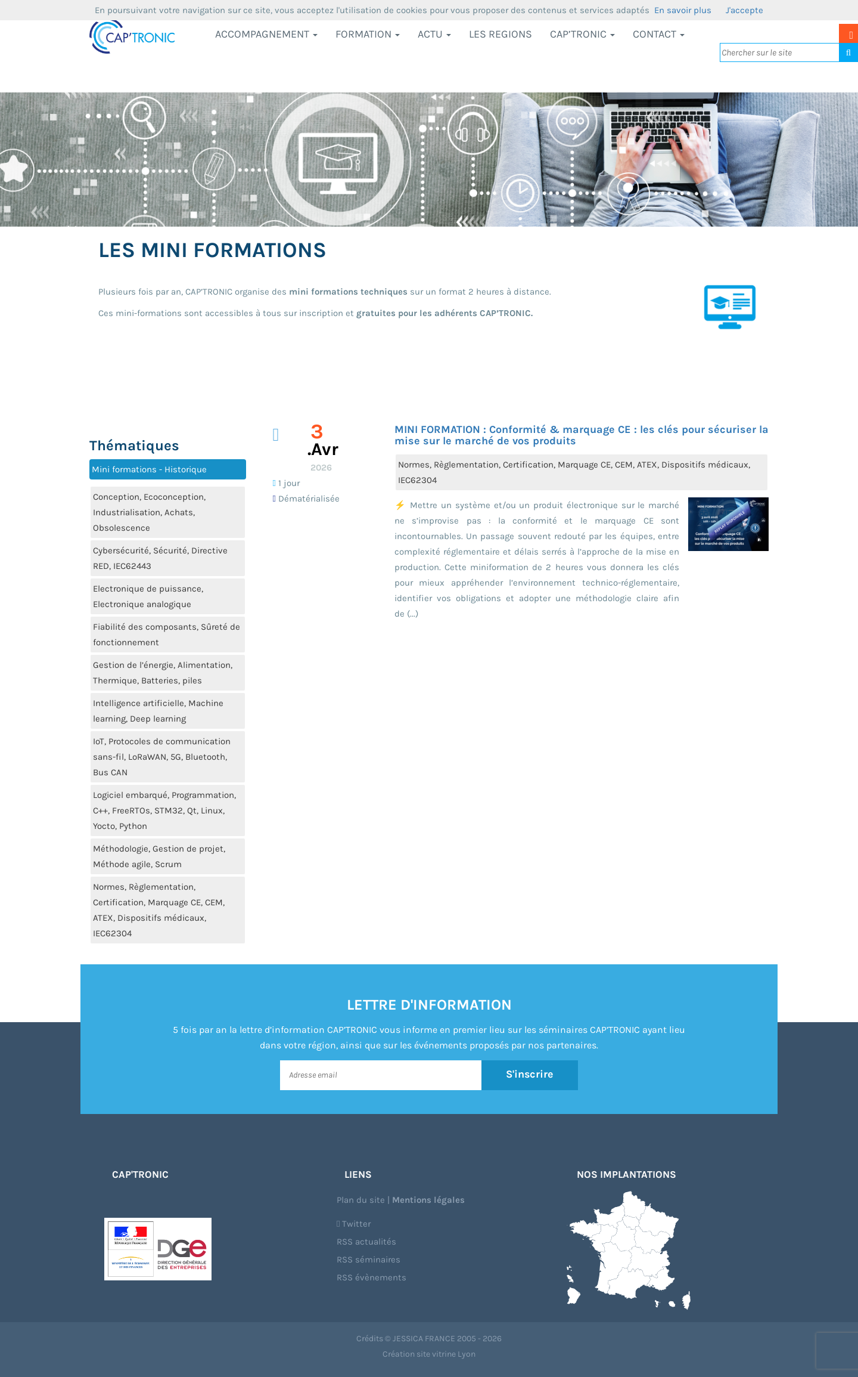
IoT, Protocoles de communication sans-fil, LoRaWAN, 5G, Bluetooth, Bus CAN (162, 757)
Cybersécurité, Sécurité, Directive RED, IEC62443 (160, 558)
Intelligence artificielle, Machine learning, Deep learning (158, 711)
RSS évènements (371, 1277)
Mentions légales (428, 1200)
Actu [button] (434, 34)
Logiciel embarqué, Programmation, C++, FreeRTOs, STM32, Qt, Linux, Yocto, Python (164, 810)
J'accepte (744, 10)
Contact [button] (659, 34)
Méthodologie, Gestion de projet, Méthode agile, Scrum (159, 856)
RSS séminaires (368, 1259)
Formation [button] (367, 34)
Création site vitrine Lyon (429, 1354)
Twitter (354, 1223)
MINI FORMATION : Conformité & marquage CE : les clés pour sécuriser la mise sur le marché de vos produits (581, 435)
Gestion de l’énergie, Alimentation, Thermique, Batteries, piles (162, 673)
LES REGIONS (500, 34)
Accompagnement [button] (266, 34)
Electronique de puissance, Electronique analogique (148, 596)
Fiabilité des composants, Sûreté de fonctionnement (166, 634)
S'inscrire (530, 1074)
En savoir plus (682, 10)
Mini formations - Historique (149, 469)
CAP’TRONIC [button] (582, 34)
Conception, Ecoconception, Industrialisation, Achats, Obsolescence (149, 512)
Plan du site (361, 1200)
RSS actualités (366, 1241)
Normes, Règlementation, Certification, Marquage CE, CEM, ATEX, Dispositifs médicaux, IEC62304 (159, 910)
